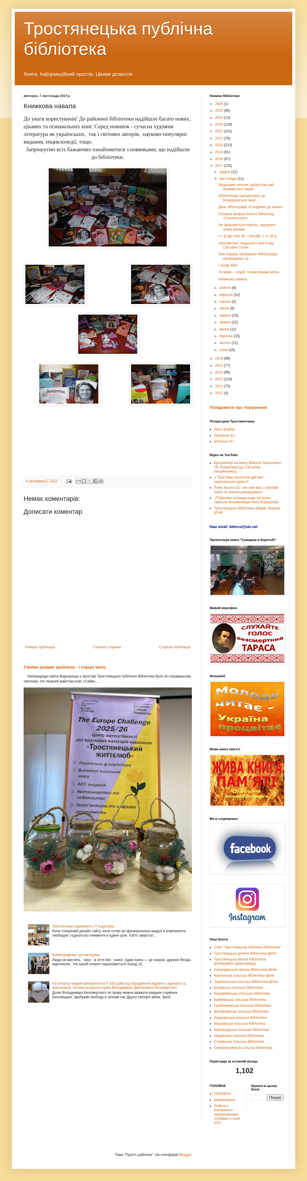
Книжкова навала (232, 279)
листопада (228, 179)
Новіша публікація (40, 647)
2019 (219, 152)
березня (226, 336)
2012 (219, 386)
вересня (226, 295)
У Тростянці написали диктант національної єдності (239, 479)
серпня (225, 302)
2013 (219, 379)
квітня (224, 329)
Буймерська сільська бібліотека (240, 1000)
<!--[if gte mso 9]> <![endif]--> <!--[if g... (248, 236)
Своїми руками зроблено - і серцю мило (65, 667)
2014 (219, 372)
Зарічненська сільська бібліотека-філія (246, 982)
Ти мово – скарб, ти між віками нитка (248, 272)
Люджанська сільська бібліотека (240, 1018)
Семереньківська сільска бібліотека (243, 1048)
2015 (219, 365)
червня (225, 315)
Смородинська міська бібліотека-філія (245, 970)
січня (223, 350)
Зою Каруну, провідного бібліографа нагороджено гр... (247, 256)
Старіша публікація (174, 647)
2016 (219, 358)
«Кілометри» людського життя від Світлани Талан (245, 245)
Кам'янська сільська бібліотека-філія (244, 975)
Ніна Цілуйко (224, 429)
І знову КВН (228, 265)
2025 (219, 110)
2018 (219, 159)
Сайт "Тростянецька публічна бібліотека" (247, 947)
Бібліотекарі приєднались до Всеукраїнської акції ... (241, 198)
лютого (225, 343)
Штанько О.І (224, 441)
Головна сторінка (107, 647)
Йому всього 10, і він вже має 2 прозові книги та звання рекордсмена (246, 490)
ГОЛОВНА (222, 1094)
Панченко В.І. (225, 435)
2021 (219, 138)
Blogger (185, 1155)
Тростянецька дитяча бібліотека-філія (245, 953)
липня (224, 308)
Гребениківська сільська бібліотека (242, 1006)
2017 (219, 166)
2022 (219, 131)
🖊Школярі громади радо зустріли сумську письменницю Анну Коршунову (246, 500)
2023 (219, 124)
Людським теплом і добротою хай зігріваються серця (246, 187)
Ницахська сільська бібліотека (239, 1036)
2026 (219, 104)
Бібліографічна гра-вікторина (76, 955)
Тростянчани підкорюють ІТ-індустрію (83, 926)
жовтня (225, 288)
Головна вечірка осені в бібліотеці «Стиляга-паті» (246, 216)
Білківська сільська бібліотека (238, 988)
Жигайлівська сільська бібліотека (241, 1011)
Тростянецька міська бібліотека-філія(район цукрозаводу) (240, 961)
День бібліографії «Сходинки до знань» (250, 207)
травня (225, 322)
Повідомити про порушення (238, 407)
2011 (219, 393)
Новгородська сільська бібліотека (241, 1030)
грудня (225, 172)
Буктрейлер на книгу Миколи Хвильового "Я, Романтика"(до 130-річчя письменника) (247, 467)
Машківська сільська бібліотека (239, 1024)
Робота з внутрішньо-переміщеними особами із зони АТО (227, 1114)
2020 (219, 145)
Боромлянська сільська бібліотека (242, 993)
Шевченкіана (224, 1100)
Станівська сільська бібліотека (239, 1041)
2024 (219, 118)
